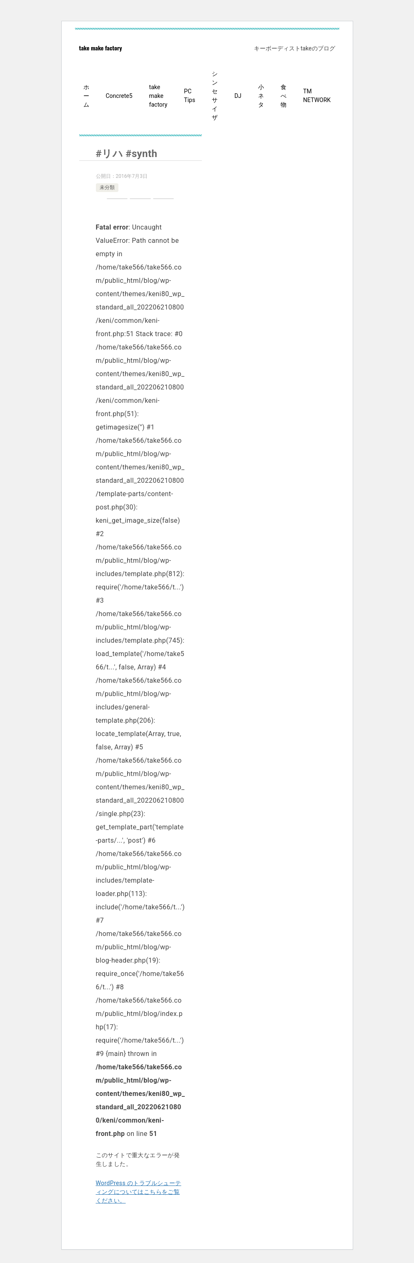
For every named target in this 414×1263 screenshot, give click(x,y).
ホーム (86, 96)
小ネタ (261, 96)
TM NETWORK (317, 95)
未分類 (107, 187)
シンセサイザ (215, 95)
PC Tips (189, 95)
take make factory (100, 47)
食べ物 (283, 96)
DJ (237, 95)
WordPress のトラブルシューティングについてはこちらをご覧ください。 (138, 1192)
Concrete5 (119, 95)
